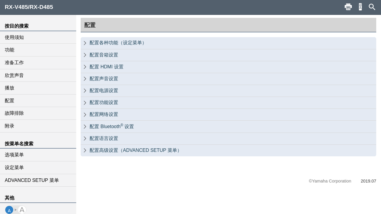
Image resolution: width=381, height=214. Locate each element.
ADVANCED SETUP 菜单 (32, 180)
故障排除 (14, 113)
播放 (9, 87)
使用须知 (14, 37)
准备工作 (14, 62)
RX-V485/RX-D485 (29, 7)
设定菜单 (14, 167)
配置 (9, 100)
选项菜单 (14, 154)
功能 (9, 49)
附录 (9, 125)
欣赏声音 (14, 75)
